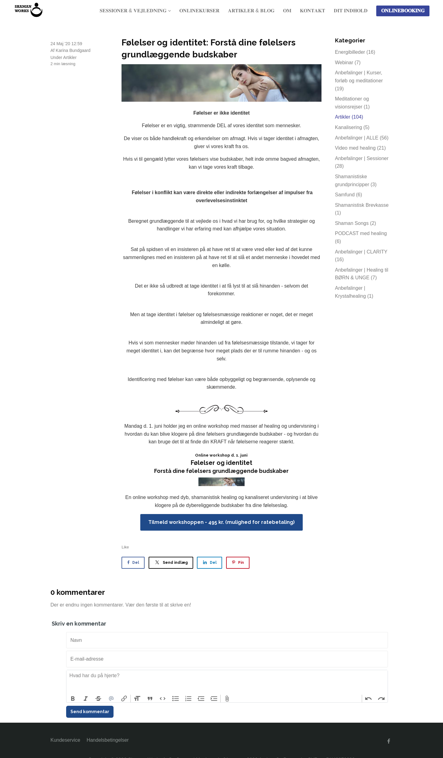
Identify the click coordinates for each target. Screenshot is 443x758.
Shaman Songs (355, 223)
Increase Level (214, 699)
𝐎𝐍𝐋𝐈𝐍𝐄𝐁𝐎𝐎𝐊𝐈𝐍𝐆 (403, 11)
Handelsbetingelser (107, 740)
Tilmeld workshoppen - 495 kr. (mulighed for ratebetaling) (221, 522)
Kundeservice (65, 740)
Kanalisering (352, 127)
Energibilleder (355, 52)
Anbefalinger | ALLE (362, 137)
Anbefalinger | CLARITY (361, 255)
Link (124, 699)
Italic (85, 699)
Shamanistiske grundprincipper (356, 180)
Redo (381, 699)
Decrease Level (201, 699)
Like (125, 547)
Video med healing (360, 148)
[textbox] (227, 682)
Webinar (348, 62)
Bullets (175, 699)
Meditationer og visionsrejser (352, 102)
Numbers (188, 699)
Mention (111, 699)
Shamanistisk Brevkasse (362, 209)
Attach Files (227, 699)
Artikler (70, 57)
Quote (150, 699)
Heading (137, 699)
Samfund (348, 194)
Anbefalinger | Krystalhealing (354, 292)
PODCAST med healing (361, 237)
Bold (72, 699)
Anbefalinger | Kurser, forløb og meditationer (359, 80)
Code (162, 699)
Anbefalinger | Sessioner (362, 162)
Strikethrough (98, 699)
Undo (368, 699)
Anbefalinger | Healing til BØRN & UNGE (361, 274)
